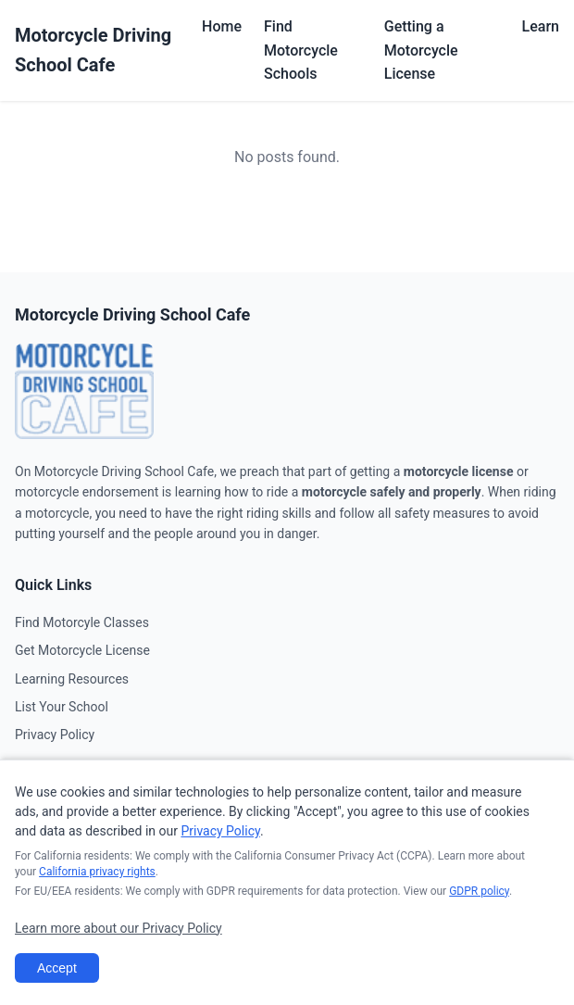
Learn (540, 26)
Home (222, 26)
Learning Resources (72, 679)
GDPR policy (479, 891)
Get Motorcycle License (82, 650)
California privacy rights (97, 871)
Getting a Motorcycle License (421, 50)
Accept (57, 968)
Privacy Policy (54, 734)
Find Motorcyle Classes (82, 622)
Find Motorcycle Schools (301, 50)
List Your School (61, 706)
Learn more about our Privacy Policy (118, 928)
